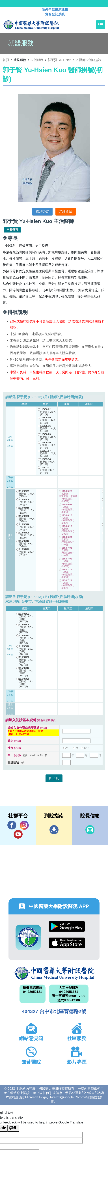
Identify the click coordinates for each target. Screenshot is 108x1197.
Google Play (67, 926)
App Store (67, 942)
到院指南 (54, 829)
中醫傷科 (12, 229)
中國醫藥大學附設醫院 (54, 973)
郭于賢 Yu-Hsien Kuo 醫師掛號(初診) (74, 60)
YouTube (18, 834)
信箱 (89, 829)
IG (24, 825)
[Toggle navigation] (100, 24)
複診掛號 (42, 211)
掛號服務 (37, 60)
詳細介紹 (65, 211)
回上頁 (54, 778)
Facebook (11, 825)
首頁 (6, 60)
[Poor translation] (13, 1128)
